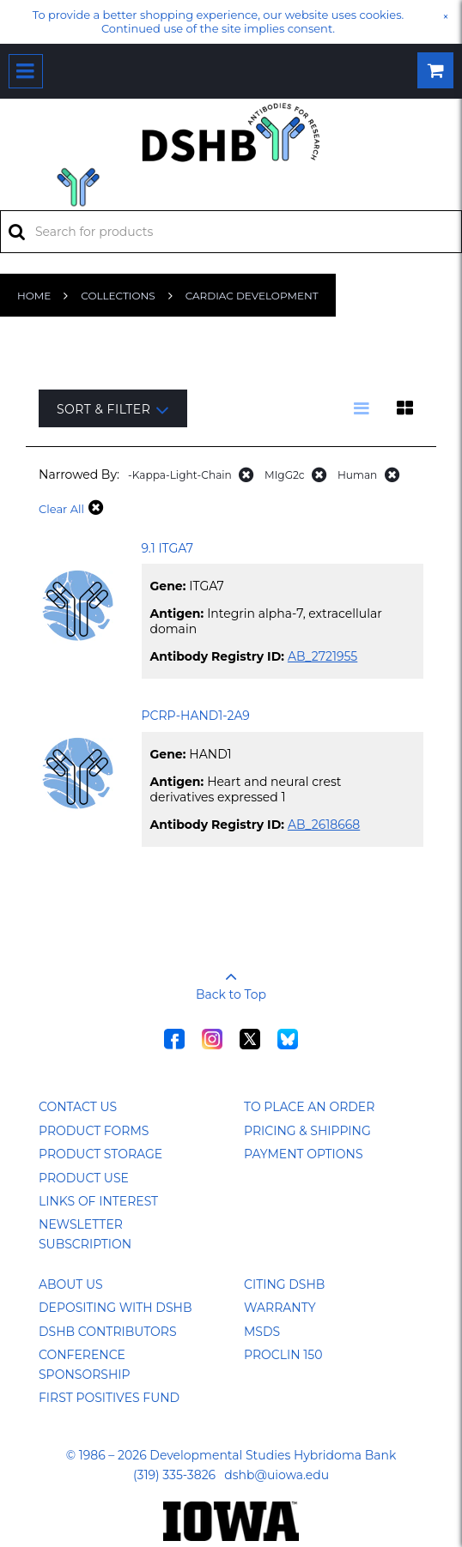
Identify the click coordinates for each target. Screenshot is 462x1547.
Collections (118, 295)
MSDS (262, 1331)
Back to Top (231, 980)
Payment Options (303, 1154)
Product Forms (94, 1131)
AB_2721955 (322, 656)
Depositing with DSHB (115, 1307)
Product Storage (100, 1154)
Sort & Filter (113, 409)
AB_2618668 (324, 824)
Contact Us (78, 1107)
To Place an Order (309, 1107)
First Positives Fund (109, 1397)
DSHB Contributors (108, 1331)
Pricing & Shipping (307, 1131)
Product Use (84, 1178)
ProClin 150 (283, 1355)
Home (34, 295)
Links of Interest (98, 1201)
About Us (71, 1284)
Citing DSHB (284, 1284)
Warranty (280, 1307)
